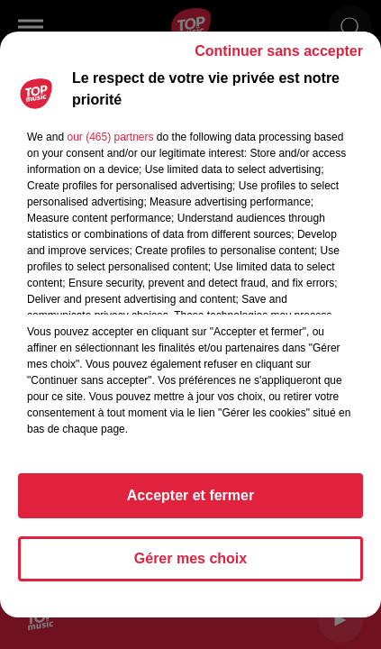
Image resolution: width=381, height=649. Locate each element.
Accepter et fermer (190, 495)
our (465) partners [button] (110, 137)
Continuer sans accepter (279, 51)
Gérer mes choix (190, 558)
